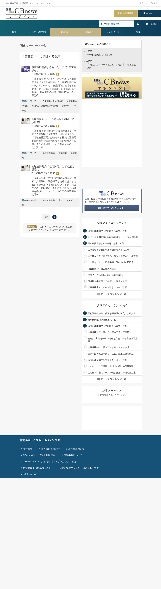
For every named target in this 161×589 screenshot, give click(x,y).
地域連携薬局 (49, 153)
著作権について (76, 449)
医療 (12, 32)
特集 (138, 32)
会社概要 (27, 449)
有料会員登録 (126, 13)
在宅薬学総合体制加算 (53, 101)
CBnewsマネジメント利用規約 (39, 455)
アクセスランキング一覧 (111, 294)
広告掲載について (73, 455)
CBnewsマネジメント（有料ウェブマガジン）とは (49, 461)
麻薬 (61, 200)
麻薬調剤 (63, 153)
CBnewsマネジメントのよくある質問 (79, 468)
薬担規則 (66, 106)
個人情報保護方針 (50, 449)
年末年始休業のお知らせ (99, 53)
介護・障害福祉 (38, 32)
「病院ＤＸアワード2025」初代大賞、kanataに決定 (111, 64)
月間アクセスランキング (112, 305)
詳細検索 (153, 24)
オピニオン (113, 32)
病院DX (88, 32)
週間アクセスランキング (112, 223)
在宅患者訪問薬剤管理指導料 (45, 106)
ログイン (150, 13)
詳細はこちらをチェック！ (112, 208)
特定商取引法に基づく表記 (37, 468)
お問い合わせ (30, 474)
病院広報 (63, 32)
